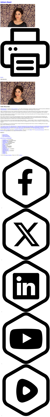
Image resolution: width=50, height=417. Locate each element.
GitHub (30, 129)
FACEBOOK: (4, 139)
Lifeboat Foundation (8, 155)
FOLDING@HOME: (5, 148)
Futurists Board (5, 134)
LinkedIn (8, 129)
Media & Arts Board (5, 135)
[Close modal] (0, 81)
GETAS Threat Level (5, 138)
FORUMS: (4, 152)
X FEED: (3, 143)
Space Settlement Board (6, 136)
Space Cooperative (15, 108)
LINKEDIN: (4, 141)
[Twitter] (26, 259)
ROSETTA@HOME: (5, 150)
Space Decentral (3, 109)
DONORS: (4, 145)
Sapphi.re (20, 155)
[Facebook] (26, 207)
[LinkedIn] (26, 311)
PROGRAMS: (4, 149)
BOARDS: (4, 146)
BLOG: (3, 144)
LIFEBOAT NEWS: (5, 140)
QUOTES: (4, 153)
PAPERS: (3, 151)
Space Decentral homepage (39, 129)
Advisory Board (5, 2)
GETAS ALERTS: (5, 142)
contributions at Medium (18, 129)
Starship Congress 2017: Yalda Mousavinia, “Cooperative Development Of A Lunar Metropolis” (18, 126)
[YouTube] (26, 363)
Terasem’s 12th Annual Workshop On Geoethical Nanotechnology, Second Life (31, 127)
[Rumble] (26, 415)
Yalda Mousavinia (3, 108)
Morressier (2, 130)
